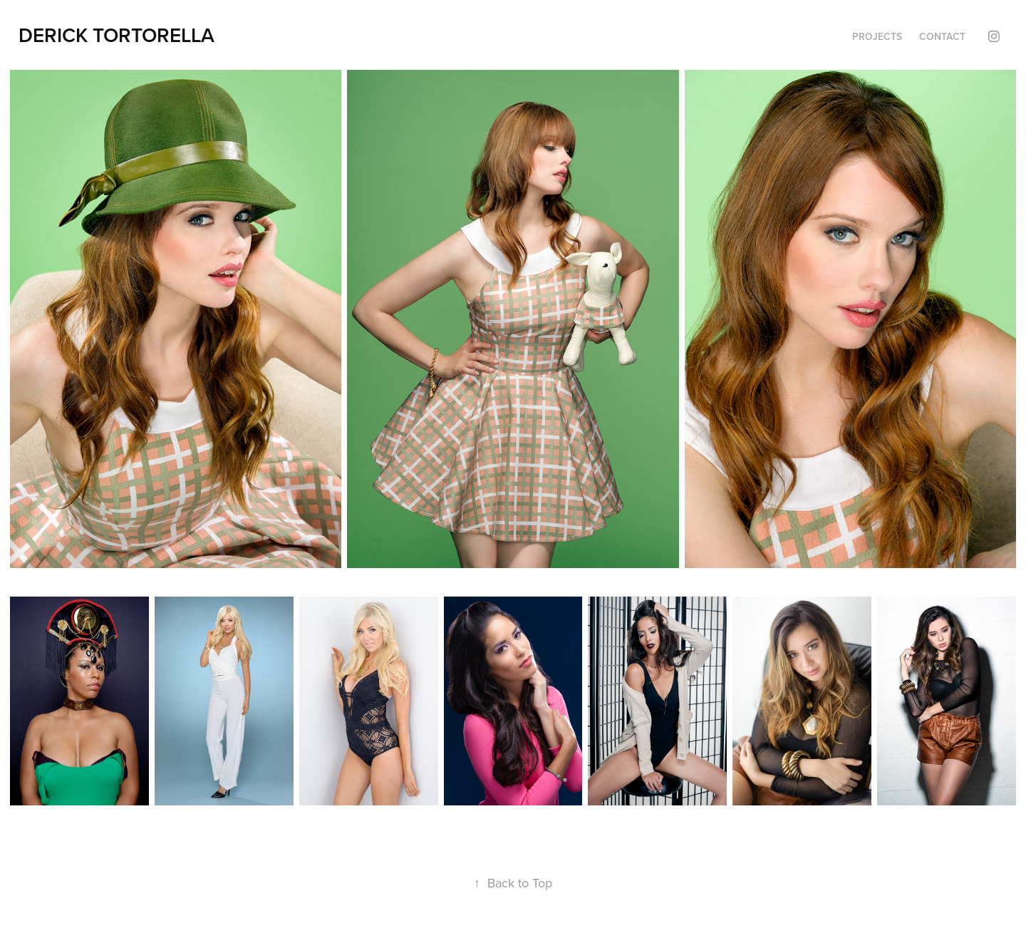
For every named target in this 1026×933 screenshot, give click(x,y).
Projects (877, 36)
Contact (942, 36)
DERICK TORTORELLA (116, 35)
